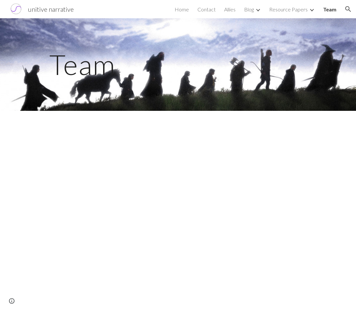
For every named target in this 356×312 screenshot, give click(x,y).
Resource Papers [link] (288, 9)
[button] (348, 9)
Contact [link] (206, 9)
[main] (124, 64)
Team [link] (329, 9)
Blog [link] (249, 9)
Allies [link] (230, 9)
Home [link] (182, 9)
